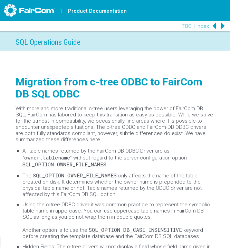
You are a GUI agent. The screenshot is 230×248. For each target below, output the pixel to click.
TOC (187, 26)
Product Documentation (97, 11)
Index (203, 26)
